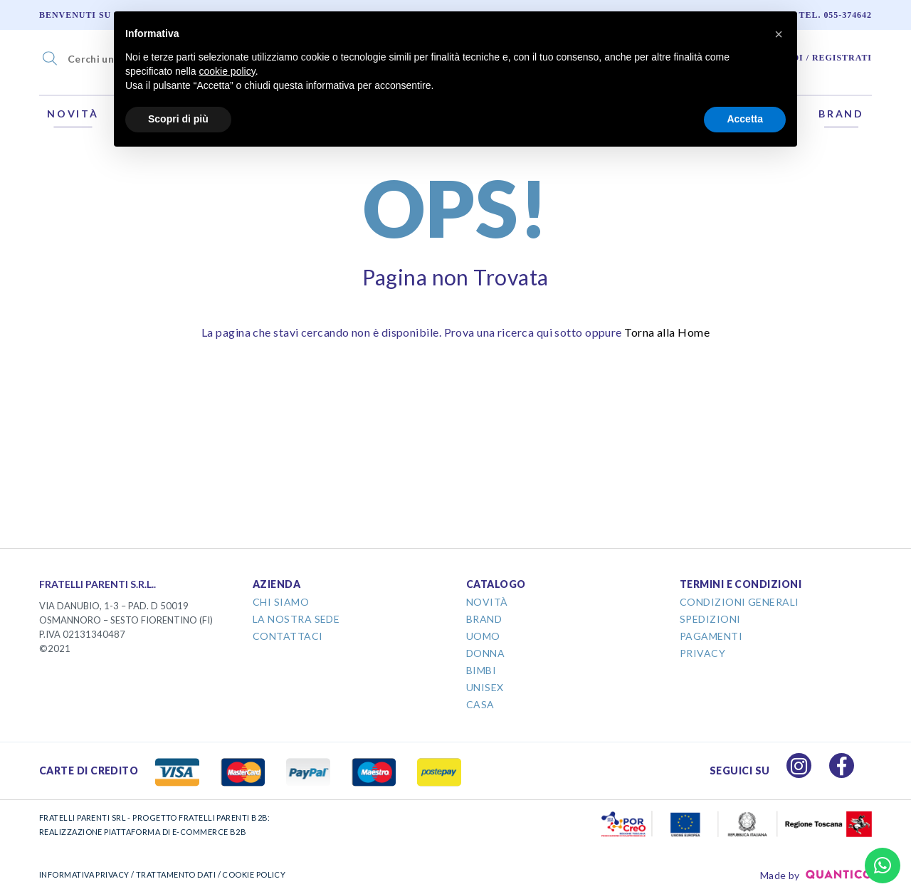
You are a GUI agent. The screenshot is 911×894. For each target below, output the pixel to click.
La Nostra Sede (296, 619)
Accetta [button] (745, 119)
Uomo (483, 636)
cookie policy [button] (227, 71)
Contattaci (288, 636)
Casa (480, 704)
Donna (485, 653)
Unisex (485, 687)
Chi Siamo (281, 602)
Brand (841, 113)
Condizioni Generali (739, 602)
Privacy (702, 653)
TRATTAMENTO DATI (176, 874)
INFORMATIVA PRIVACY (84, 874)
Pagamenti (711, 636)
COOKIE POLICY (253, 874)
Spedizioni (710, 619)
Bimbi (481, 670)
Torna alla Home (667, 332)
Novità (73, 113)
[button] (778, 34)
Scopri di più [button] (178, 119)
